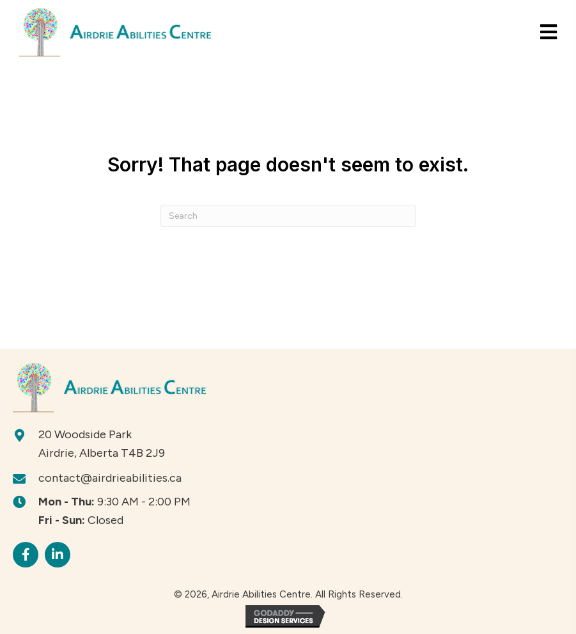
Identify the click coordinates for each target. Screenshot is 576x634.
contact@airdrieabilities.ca (110, 478)
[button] (25, 554)
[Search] (288, 216)
